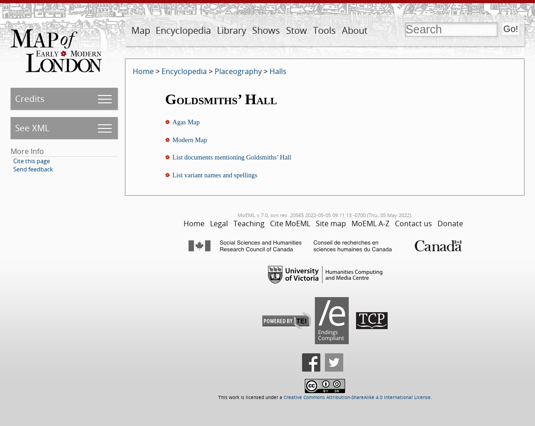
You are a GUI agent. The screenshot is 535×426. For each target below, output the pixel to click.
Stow (296, 30)
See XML (32, 128)
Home (143, 71)
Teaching (249, 223)
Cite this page (31, 161)
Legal (219, 223)
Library (231, 30)
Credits (29, 98)
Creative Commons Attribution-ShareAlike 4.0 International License (357, 397)
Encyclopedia (183, 30)
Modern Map (190, 140)
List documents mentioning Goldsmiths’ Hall (232, 157)
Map (140, 30)
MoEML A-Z (370, 223)
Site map (331, 223)
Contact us (413, 223)
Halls (278, 71)
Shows (266, 30)
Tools (324, 30)
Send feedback (33, 169)
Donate (450, 223)
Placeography (238, 71)
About (354, 30)
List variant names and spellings (215, 175)
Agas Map (186, 122)
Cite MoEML (290, 223)
